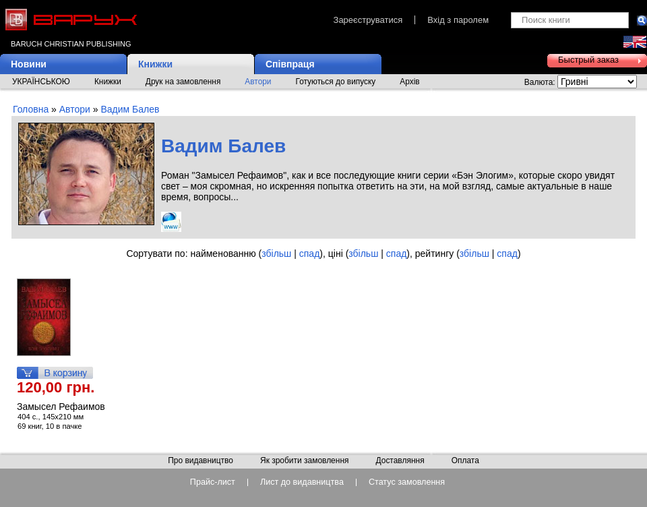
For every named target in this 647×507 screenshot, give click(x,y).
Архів (409, 81)
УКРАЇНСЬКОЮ (41, 81)
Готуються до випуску (336, 81)
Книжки (155, 64)
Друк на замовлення (183, 81)
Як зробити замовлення (304, 461)
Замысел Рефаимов (61, 406)
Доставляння (399, 461)
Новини (29, 64)
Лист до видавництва (302, 482)
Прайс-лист (212, 482)
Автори (258, 81)
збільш (276, 253)
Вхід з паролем (458, 20)
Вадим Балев (129, 109)
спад (309, 253)
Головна (31, 109)
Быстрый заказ (588, 60)
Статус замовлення (407, 482)
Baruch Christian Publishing (71, 44)
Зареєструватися (368, 20)
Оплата (465, 461)
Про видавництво (200, 461)
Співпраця (290, 64)
